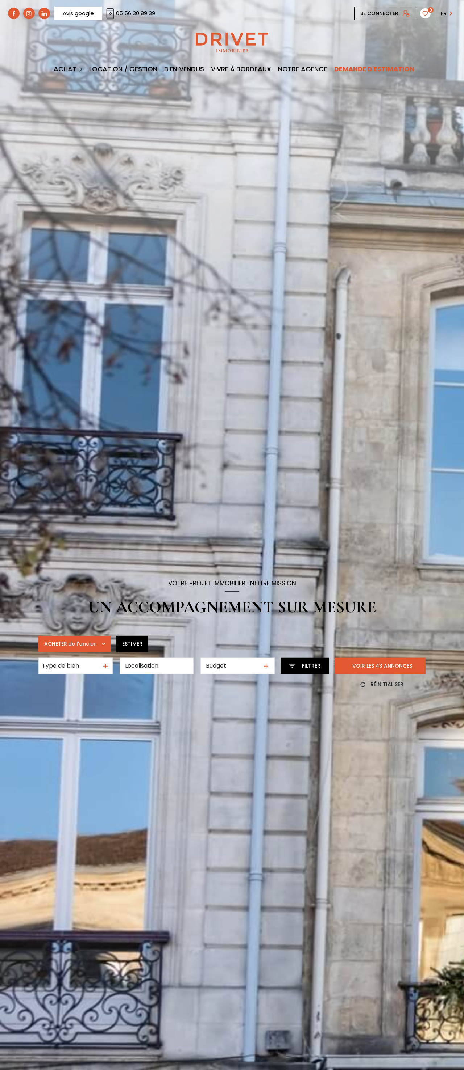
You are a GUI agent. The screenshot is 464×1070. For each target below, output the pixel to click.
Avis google (78, 13)
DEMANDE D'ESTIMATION (374, 69)
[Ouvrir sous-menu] (81, 68)
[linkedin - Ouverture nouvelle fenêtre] (44, 13)
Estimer (132, 643)
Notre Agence (302, 69)
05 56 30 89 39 (129, 13)
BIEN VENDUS (184, 69)
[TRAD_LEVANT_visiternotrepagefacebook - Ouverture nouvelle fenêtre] (14, 13)
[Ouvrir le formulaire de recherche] (305, 666)
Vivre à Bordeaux (241, 69)
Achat (64, 69)
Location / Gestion (123, 69)
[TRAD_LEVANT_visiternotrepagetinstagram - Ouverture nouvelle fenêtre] (29, 13)
